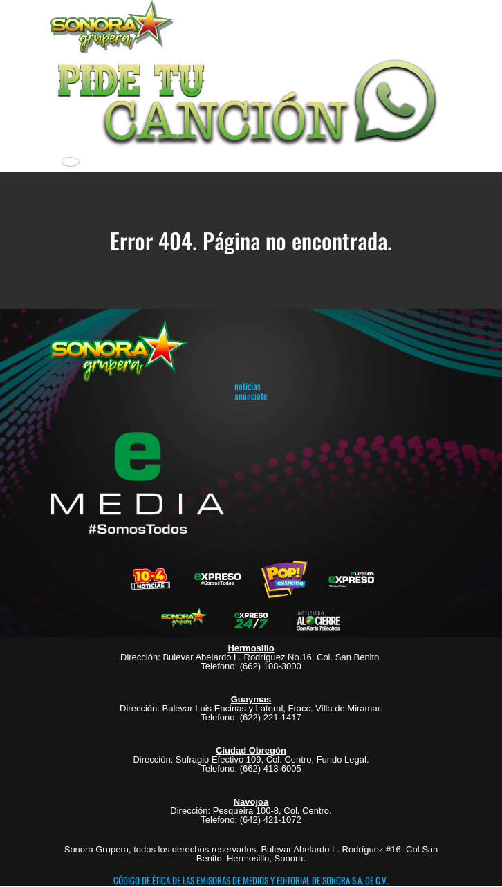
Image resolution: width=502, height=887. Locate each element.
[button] (251, 100)
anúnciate (250, 395)
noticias (247, 386)
